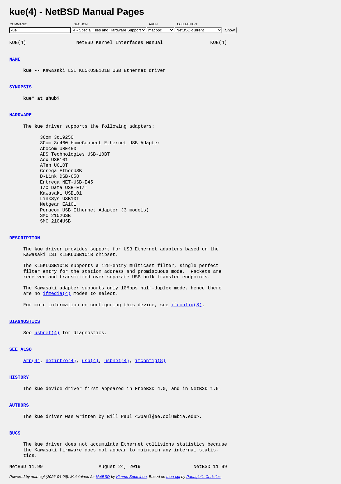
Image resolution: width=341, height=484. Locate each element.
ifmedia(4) (57, 294)
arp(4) (31, 361)
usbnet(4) (46, 333)
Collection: (187, 24)
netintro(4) (61, 361)
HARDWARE (20, 115)
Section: (82, 24)
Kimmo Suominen (131, 476)
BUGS (14, 433)
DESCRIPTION (24, 238)
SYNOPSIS (20, 87)
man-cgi (173, 476)
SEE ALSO (20, 349)
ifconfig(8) (186, 305)
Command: (20, 24)
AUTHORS (19, 405)
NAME (14, 59)
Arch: (156, 24)
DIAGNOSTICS (24, 321)
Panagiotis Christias (203, 476)
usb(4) (90, 361)
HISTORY (19, 377)
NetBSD (103, 476)
